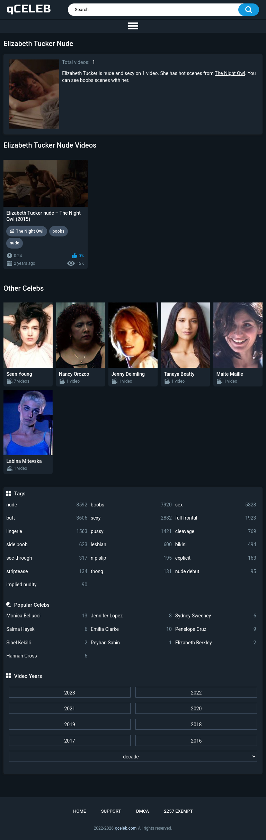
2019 (69, 724)
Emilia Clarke (131, 629)
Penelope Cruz (215, 629)
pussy (131, 531)
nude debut (215, 572)
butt (46, 518)
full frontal (215, 518)
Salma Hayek (46, 629)
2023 (69, 693)
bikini (215, 545)
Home (79, 811)
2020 (196, 708)
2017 (69, 741)
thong (131, 572)
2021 (69, 708)
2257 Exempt (178, 811)
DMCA (142, 811)
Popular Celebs (32, 605)
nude (46, 505)
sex (215, 505)
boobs (131, 505)
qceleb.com (125, 828)
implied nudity (46, 585)
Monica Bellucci (46, 616)
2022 (196, 693)
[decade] (133, 756)
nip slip (131, 558)
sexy (131, 518)
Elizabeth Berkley (215, 643)
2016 (196, 741)
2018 (196, 724)
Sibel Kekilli (46, 643)
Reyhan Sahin (131, 643)
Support (111, 811)
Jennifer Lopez (131, 616)
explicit (215, 558)
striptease (46, 572)
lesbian (131, 545)
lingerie (46, 531)
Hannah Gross (46, 656)
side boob (46, 545)
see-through (46, 558)
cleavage (215, 531)
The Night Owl (230, 73)
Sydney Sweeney (215, 616)
